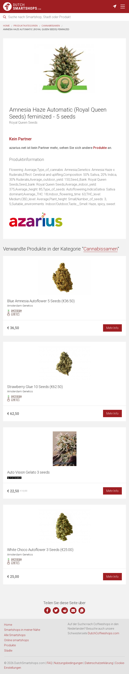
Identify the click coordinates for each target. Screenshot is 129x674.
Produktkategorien (25, 25)
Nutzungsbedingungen (68, 663)
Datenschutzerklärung (99, 663)
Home (6, 25)
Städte (8, 650)
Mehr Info (112, 328)
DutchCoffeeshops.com (103, 633)
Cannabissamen (51, 25)
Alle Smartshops (15, 635)
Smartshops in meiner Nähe (22, 629)
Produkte (100, 148)
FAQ (49, 663)
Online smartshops (16, 640)
